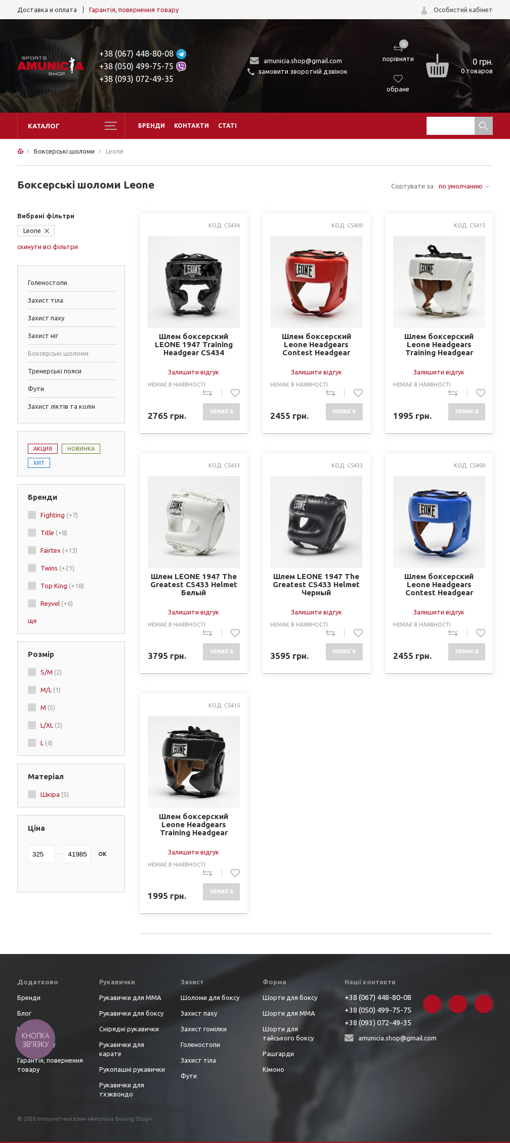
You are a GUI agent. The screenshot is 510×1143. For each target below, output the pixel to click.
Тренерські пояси (54, 370)
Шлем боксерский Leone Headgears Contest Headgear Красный (316, 344)
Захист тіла (45, 300)
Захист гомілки (204, 1028)
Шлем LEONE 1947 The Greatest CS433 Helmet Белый (193, 585)
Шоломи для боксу (210, 997)
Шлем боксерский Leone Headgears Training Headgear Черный (193, 825)
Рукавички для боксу (131, 1013)
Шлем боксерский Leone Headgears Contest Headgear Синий (439, 585)
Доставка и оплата (47, 9)
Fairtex (58, 550)
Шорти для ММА (289, 1013)
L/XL (51, 725)
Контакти (191, 125)
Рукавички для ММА (130, 997)
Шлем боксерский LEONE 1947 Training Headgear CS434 (194, 344)
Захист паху (46, 317)
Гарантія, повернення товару (134, 9)
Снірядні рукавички (129, 1028)
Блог (24, 1013)
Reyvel (56, 603)
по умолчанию (461, 185)
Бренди (151, 125)
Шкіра (54, 794)
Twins (57, 568)
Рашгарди (278, 1053)
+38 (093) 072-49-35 (136, 78)
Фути (36, 388)
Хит (39, 463)
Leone (32, 230)
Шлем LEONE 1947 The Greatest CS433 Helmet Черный (316, 585)
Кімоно (273, 1069)
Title (53, 532)
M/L (50, 689)
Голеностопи (47, 282)
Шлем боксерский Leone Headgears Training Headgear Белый (439, 344)
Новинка (81, 449)
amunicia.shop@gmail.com (303, 60)
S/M (51, 672)
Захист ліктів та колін (61, 406)
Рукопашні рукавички (132, 1069)
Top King (62, 585)
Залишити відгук (193, 371)
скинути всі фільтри (47, 246)
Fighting (59, 514)
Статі (227, 125)
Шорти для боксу (290, 997)
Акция (42, 449)
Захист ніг (43, 335)
